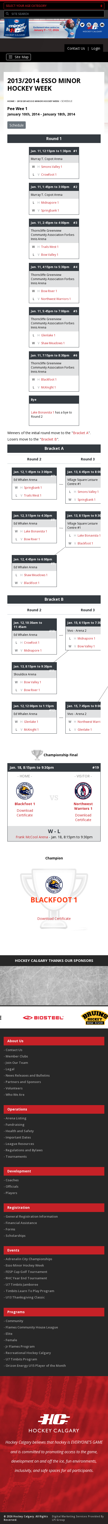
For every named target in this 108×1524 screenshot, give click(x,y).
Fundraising (15, 1124)
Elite (9, 1333)
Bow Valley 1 (50, 255)
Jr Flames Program (20, 1346)
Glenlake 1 (48, 335)
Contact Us (76, 48)
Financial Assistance (21, 1223)
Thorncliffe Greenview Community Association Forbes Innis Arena (52, 234)
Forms (10, 1229)
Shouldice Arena (25, 674)
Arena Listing (16, 1118)
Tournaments (16, 1156)
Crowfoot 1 (49, 174)
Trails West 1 (50, 247)
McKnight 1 (48, 387)
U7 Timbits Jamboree (22, 1284)
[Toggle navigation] (18, 57)
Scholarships (15, 1235)
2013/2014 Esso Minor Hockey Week (38, 101)
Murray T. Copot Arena (46, 159)
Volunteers (14, 1088)
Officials (12, 1186)
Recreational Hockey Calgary (28, 1353)
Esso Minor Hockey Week (25, 1265)
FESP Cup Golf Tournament (26, 1271)
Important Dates (18, 1137)
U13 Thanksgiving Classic (25, 1297)
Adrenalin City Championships (29, 1259)
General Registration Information (32, 1216)
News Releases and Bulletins (28, 1075)
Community (14, 1321)
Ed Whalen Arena (25, 480)
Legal (10, 1069)
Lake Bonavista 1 (42, 412)
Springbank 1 (50, 210)
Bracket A (80, 432)
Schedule (17, 125)
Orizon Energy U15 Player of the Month (36, 1365)
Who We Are (15, 1094)
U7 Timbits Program (21, 1359)
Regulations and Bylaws (24, 1150)
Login (95, 48)
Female (11, 1340)
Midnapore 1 (50, 202)
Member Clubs (17, 1056)
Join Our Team (17, 1062)
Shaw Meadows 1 (53, 343)
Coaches (12, 1180)
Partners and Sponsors (23, 1082)
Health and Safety (20, 1131)
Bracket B (49, 439)
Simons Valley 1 (51, 167)
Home (10, 101)
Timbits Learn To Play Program (30, 1291)
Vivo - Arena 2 (76, 630)
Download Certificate (25, 812)
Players (11, 1193)
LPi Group (58, 1520)
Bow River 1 (49, 291)
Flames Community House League (32, 1327)
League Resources (20, 1143)
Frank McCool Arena (32, 837)
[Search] (57, 14)
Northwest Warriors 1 (56, 299)
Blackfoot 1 (49, 379)
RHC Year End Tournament (26, 1278)
